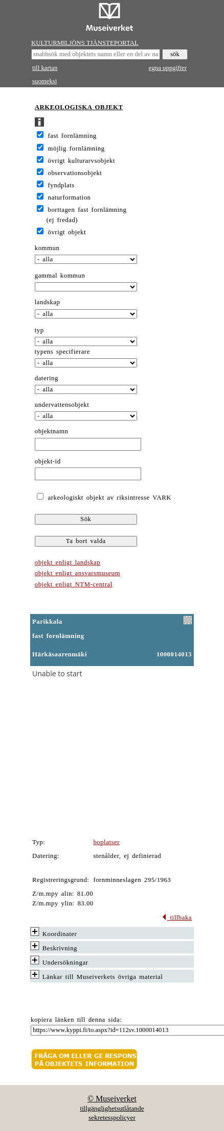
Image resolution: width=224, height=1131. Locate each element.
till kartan (44, 67)
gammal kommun (60, 275)
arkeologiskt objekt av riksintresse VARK (108, 497)
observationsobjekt (75, 173)
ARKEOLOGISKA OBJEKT (79, 107)
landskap (47, 302)
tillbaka (177, 917)
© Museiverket (112, 1098)
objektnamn (52, 431)
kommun (47, 248)
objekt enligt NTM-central (74, 584)
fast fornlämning (72, 135)
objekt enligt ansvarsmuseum (77, 573)
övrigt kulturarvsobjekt (81, 160)
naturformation (69, 197)
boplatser (106, 842)
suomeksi (44, 81)
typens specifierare (62, 351)
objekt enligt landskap (67, 562)
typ (39, 330)
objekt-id (48, 461)
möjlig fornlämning (76, 148)
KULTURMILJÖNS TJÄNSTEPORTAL (85, 42)
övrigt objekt (67, 232)
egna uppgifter (168, 67)
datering (46, 378)
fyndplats (61, 185)
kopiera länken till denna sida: (76, 1019)
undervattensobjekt (62, 404)
